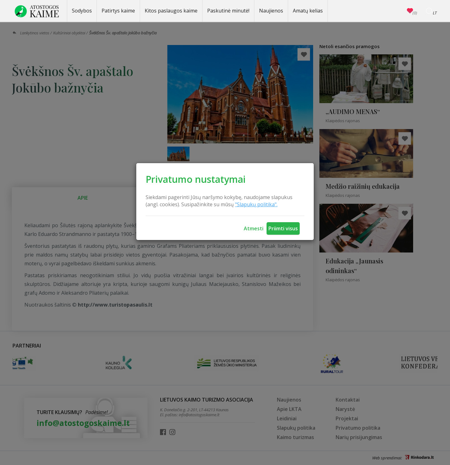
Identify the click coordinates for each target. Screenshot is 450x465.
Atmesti (253, 228)
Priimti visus (283, 228)
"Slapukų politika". (256, 204)
